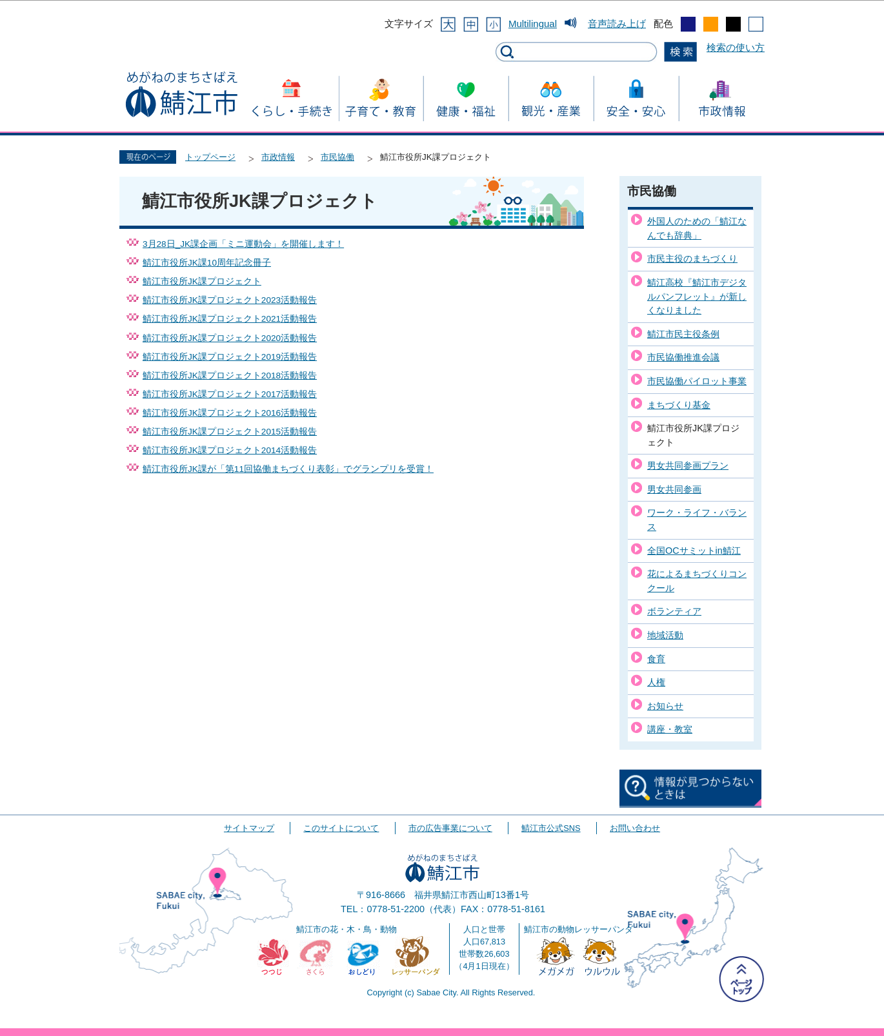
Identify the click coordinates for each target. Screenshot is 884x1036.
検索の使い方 (736, 47)
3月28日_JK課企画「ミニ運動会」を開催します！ (243, 244)
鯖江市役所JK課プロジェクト (202, 281)
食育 (656, 659)
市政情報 (278, 157)
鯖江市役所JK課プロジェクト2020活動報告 (230, 338)
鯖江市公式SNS (550, 828)
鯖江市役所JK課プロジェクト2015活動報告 (230, 431)
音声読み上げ (617, 23)
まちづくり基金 (678, 405)
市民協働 (337, 157)
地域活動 (665, 635)
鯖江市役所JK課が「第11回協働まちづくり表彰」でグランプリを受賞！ (288, 469)
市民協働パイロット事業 (697, 381)
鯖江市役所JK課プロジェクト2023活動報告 (230, 300)
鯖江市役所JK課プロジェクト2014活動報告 (230, 450)
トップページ (210, 157)
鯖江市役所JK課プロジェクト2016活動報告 (230, 413)
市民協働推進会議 (683, 357)
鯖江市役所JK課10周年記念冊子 (207, 263)
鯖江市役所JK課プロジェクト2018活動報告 (230, 375)
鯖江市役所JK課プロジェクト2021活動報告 (230, 319)
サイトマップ (249, 828)
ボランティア (674, 611)
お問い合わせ (635, 828)
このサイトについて (341, 828)
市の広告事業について (450, 828)
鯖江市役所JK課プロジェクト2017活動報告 (230, 394)
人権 (656, 682)
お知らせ (665, 706)
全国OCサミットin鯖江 (694, 550)
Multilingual (532, 23)
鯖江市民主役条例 (683, 334)
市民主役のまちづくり (692, 258)
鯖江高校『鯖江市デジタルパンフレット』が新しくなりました (697, 296)
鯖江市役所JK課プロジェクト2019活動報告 (230, 357)
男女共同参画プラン (687, 465)
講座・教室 (669, 729)
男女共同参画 (674, 489)
